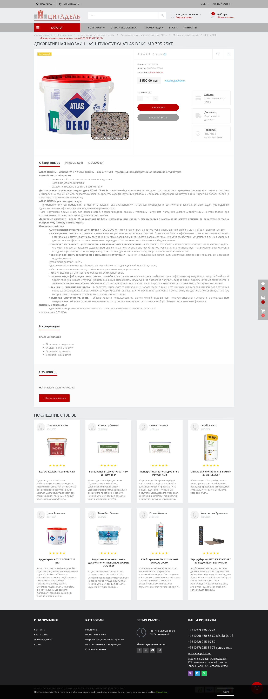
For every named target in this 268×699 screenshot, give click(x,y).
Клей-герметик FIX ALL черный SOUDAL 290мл (159, 561)
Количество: (144, 92)
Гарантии (210, 129)
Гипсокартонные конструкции (103, 644)
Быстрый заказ (158, 117)
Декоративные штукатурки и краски (96, 35)
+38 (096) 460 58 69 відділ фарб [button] (210, 636)
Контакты (190, 27)
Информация (74, 162)
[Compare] (228, 54)
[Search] (162, 15)
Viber (190, 673)
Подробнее (161, 691)
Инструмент (92, 629)
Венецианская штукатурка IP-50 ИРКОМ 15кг (108, 473)
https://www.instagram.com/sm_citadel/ (146, 650)
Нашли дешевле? (175, 80)
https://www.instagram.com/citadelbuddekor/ (160, 650)
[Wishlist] (217, 54)
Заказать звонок (184, 17)
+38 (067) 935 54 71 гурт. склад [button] (210, 648)
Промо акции (154, 27)
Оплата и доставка (125, 27)
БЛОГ (173, 27)
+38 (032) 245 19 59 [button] (201, 642)
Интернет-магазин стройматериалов (53, 35)
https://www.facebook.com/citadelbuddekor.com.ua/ (139, 650)
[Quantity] (148, 98)
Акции (37, 644)
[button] (263, 313)
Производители (43, 639)
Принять (225, 692)
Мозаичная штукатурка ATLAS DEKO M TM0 (194, 35)
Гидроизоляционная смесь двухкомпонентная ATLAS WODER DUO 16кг (108, 562)
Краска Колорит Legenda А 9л (57, 471)
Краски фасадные (95, 649)
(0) (164, 54)
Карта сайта (41, 634)
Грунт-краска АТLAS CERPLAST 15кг (57, 561)
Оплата (208, 94)
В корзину (158, 107)
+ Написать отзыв (54, 398)
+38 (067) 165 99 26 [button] (201, 630)
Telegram (197, 673)
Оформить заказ (225, 17)
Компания (96, 27)
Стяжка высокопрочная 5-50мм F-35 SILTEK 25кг (211, 473)
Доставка (210, 112)
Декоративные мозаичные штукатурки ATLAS (144, 35)
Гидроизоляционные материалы (104, 639)
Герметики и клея (95, 634)
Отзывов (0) (95, 162)
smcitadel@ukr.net (199, 653)
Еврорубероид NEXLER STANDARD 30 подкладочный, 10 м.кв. (211, 561)
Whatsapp (204, 673)
